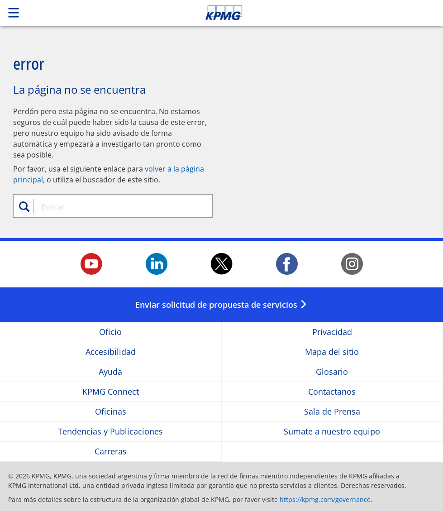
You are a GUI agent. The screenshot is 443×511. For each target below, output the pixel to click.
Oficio (110, 332)
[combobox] (118, 207)
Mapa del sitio (332, 352)
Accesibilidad (111, 352)
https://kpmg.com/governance (325, 499)
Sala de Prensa (332, 411)
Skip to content (311, 13)
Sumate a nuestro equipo (332, 431)
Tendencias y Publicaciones (110, 431)
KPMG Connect (110, 392)
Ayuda (110, 372)
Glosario (332, 372)
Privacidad (332, 332)
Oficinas (110, 411)
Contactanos (332, 392)
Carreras (111, 451)
